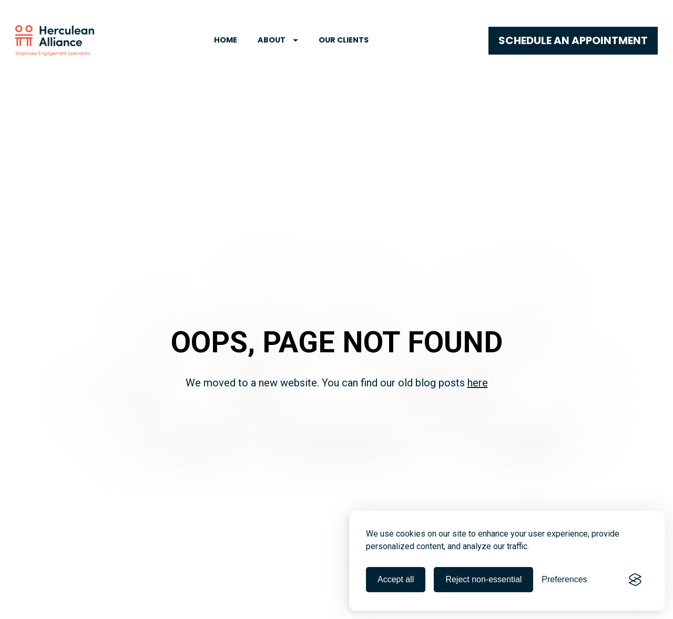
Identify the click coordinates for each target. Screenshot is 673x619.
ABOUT (278, 40)
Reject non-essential (483, 579)
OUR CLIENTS (344, 40)
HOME (225, 40)
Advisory (225, 597)
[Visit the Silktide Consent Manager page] (635, 579)
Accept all (396, 579)
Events (231, 610)
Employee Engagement (59, 597)
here (477, 339)
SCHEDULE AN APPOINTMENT (573, 40)
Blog (27, 610)
